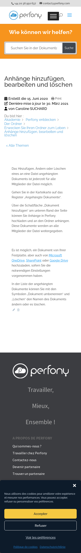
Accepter (40, 514)
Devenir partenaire (26, 467)
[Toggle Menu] (53, 16)
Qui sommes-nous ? (27, 446)
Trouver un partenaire (29, 473)
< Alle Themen (17, 145)
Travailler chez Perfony (30, 453)
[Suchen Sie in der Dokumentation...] (34, 48)
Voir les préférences (41, 537)
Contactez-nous (25, 460)
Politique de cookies (25, 546)
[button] (74, 485)
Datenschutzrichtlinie (52, 546)
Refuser (40, 526)
